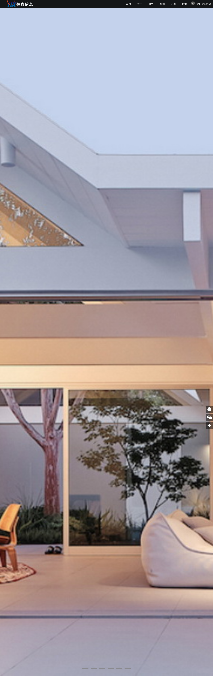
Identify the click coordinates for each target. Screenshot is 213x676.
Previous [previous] (6, 338)
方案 (173, 4)
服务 (151, 4)
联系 (184, 4)
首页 (128, 4)
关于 (139, 4)
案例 (162, 4)
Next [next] (206, 338)
